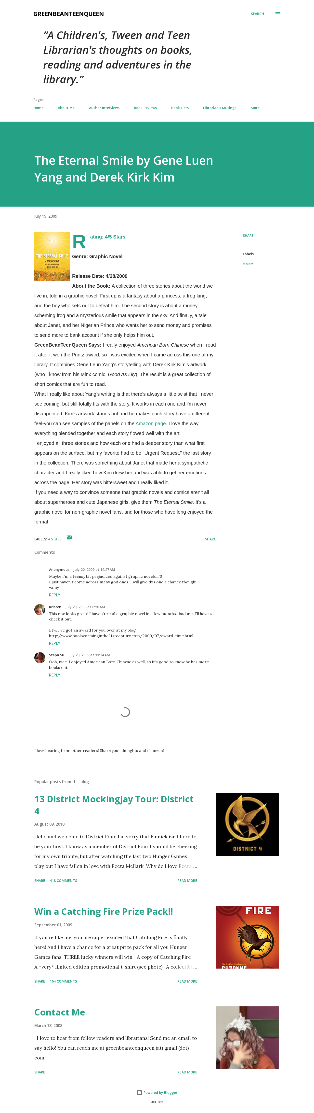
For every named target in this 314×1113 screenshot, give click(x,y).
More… (256, 107)
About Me (66, 107)
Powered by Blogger (157, 1092)
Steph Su (56, 655)
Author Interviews (104, 107)
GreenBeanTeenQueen (68, 14)
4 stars (248, 263)
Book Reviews (145, 107)
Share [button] (248, 235)
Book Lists (180, 107)
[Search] (257, 14)
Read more (187, 880)
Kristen (55, 607)
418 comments (63, 880)
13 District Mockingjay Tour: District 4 (114, 805)
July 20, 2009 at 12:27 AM (94, 569)
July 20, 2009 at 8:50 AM (85, 607)
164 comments (63, 981)
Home (38, 107)
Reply (54, 595)
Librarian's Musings (219, 107)
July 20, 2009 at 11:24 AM (89, 655)
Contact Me (59, 1012)
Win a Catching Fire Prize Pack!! (103, 911)
